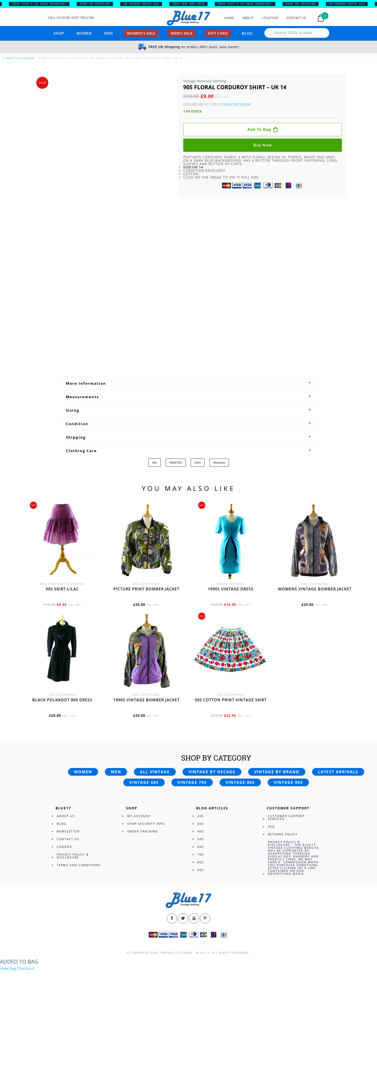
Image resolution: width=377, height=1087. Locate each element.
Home (229, 18)
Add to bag (259, 130)
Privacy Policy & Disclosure (73, 941)
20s (200, 901)
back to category (18, 58)
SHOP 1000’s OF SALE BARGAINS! (48, 4)
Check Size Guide (236, 104)
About (248, 18)
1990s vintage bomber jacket (146, 785)
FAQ (271, 912)
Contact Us (297, 18)
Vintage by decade (211, 857)
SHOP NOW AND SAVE (198, 4)
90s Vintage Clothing (107, 58)
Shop (59, 33)
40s (200, 917)
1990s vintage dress (230, 674)
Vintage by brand (276, 857)
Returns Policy (283, 920)
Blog (247, 33)
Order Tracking (142, 917)
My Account (139, 901)
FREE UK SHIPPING (104, 4)
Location (270, 18)
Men (108, 33)
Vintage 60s (144, 867)
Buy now (262, 145)
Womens (219, 548)
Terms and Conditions (79, 950)
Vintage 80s (240, 867)
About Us (66, 901)
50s (200, 924)
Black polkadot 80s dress (62, 785)
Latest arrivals (338, 857)
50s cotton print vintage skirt (231, 785)
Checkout (25, 1054)
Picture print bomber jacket (146, 674)
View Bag (8, 1054)
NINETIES (176, 548)
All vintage (155, 857)
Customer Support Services (286, 902)
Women (84, 33)
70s (200, 940)
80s (200, 948)
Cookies (64, 932)
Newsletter (68, 917)
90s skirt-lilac (62, 674)
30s (200, 909)
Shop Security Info (146, 909)
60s (200, 932)
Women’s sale (141, 33)
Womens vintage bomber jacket (315, 674)
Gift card (218, 33)
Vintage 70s (192, 867)
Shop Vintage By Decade (69, 58)
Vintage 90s (288, 867)
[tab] (188, 468)
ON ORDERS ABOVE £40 (150, 4)
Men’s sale (182, 33)
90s (154, 548)
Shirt (198, 548)
